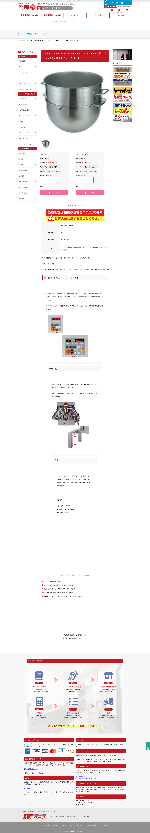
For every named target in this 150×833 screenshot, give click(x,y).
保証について (28, 788)
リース (84, 11)
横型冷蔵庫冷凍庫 (52, 17)
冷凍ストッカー (23, 138)
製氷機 (21, 121)
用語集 (46, 825)
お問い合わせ (80, 6)
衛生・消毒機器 (23, 181)
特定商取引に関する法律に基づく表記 (87, 778)
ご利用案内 (73, 6)
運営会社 (89, 825)
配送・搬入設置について (31, 769)
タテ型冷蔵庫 (23, 98)
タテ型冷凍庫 (23, 104)
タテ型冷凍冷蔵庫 (24, 110)
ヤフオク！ (85, 1)
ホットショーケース (25, 144)
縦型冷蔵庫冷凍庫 (29, 17)
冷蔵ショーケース (24, 133)
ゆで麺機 (21, 176)
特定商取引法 (54, 825)
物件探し (64, 1)
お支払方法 (88, 6)
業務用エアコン (23, 198)
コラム (39, 825)
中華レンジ (22, 84)
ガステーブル (23, 72)
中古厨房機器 (77, 1)
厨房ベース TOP (59, 6)
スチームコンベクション (26, 89)
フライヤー (22, 78)
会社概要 (67, 6)
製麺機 (21, 164)
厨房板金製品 (23, 170)
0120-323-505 (90, 802)
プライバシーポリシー (67, 825)
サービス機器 (23, 193)
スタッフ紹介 (80, 825)
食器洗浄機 (22, 153)
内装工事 (70, 1)
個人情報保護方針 (81, 776)
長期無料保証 (73, 11)
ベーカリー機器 (23, 187)
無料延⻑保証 (98, 825)
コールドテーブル (24, 116)
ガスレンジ (22, 66)
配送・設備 (62, 11)
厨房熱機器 (22, 61)
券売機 (21, 159)
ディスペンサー (23, 127)
